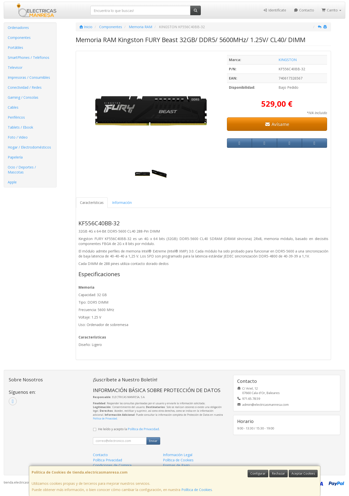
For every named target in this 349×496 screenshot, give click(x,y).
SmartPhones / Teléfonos (28, 57)
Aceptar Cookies (303, 473)
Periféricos (16, 117)
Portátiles (15, 47)
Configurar (258, 473)
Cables (13, 107)
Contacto (304, 10)
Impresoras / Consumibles (29, 77)
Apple (12, 182)
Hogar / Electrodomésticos (29, 147)
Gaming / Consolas (23, 97)
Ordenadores (18, 27)
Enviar (153, 441)
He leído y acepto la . (129, 429)
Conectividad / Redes (25, 87)
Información (122, 202)
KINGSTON (288, 59)
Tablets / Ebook (20, 127)
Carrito (332, 10)
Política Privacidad (107, 460)
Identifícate (274, 10)
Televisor (15, 67)
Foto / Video (18, 137)
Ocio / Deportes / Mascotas (22, 169)
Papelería (15, 157)
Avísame (277, 124)
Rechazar (278, 473)
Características (92, 202)
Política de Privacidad (105, 418)
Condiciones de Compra (112, 465)
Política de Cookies (196, 489)
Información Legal (177, 454)
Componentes (19, 37)
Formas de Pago (176, 465)
